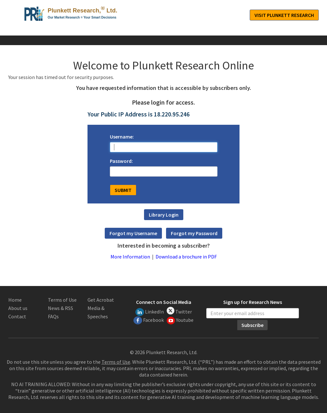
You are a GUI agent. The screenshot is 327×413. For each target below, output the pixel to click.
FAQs (53, 316)
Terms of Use (62, 300)
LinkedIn (149, 312)
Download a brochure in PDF (186, 256)
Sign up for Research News (252, 302)
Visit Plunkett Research (284, 15)
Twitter (179, 311)
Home (15, 300)
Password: (121, 161)
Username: (122, 136)
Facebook (148, 320)
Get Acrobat (100, 300)
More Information (130, 256)
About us (17, 308)
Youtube (180, 320)
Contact (17, 316)
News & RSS (60, 308)
